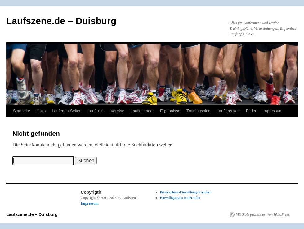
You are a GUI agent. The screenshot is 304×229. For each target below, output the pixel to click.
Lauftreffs (96, 110)
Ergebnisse (170, 110)
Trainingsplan (198, 110)
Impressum (272, 110)
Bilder (251, 110)
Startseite (21, 110)
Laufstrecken (228, 110)
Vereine (117, 110)
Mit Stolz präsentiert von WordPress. (263, 214)
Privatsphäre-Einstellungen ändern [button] (186, 192)
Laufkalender (142, 110)
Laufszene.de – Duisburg (61, 21)
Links (41, 110)
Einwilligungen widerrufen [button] (180, 198)
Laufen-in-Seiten (66, 110)
